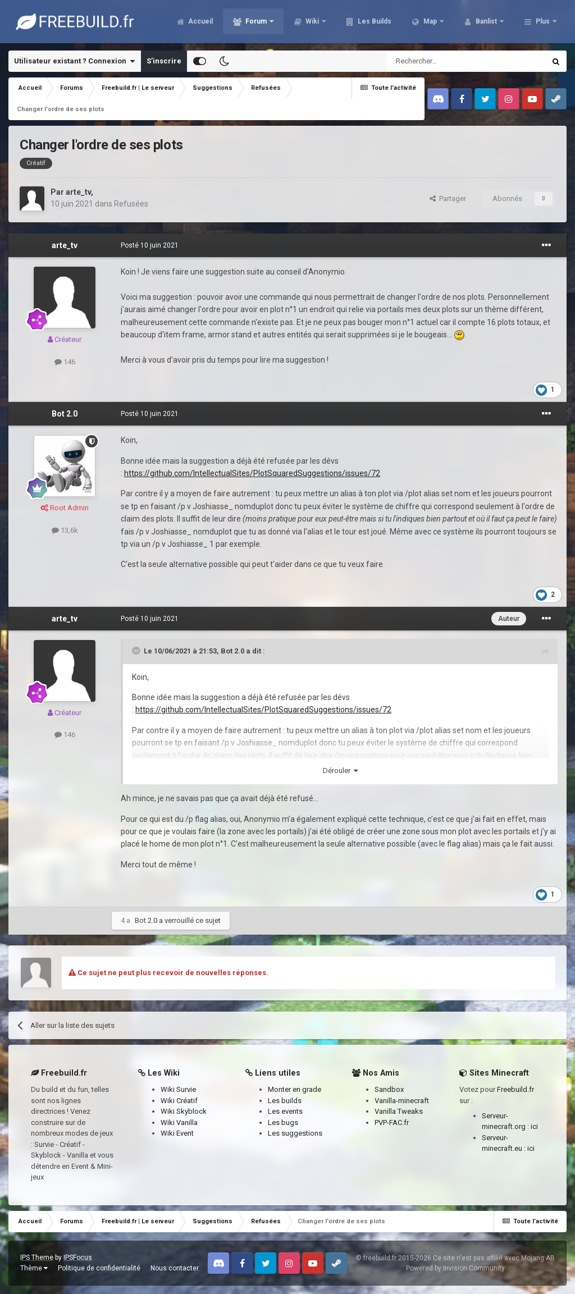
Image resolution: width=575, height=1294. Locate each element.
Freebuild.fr (515, 1089)
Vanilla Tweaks (399, 1111)
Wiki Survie (178, 1089)
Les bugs (283, 1122)
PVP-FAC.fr (392, 1122)
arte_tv (78, 192)
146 (64, 362)
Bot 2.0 (64, 413)
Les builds (285, 1100)
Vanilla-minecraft (402, 1100)
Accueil (199, 22)
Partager (448, 198)
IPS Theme (36, 1257)
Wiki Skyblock (184, 1111)
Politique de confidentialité (99, 1268)
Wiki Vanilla (179, 1122)
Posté (150, 245)
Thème (34, 1268)
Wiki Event (177, 1133)
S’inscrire (164, 61)
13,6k (65, 530)
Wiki (312, 22)
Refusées (131, 203)
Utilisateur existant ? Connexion (74, 61)
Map (430, 22)
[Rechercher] (442, 61)
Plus (542, 22)
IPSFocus (77, 1257)
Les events (285, 1111)
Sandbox (389, 1089)
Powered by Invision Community (455, 1268)
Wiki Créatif (179, 1100)
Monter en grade (294, 1089)
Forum (256, 22)
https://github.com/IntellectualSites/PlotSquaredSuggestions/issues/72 (252, 473)
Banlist (486, 22)
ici (534, 1126)
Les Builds (373, 22)
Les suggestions (295, 1133)
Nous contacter (174, 1268)
